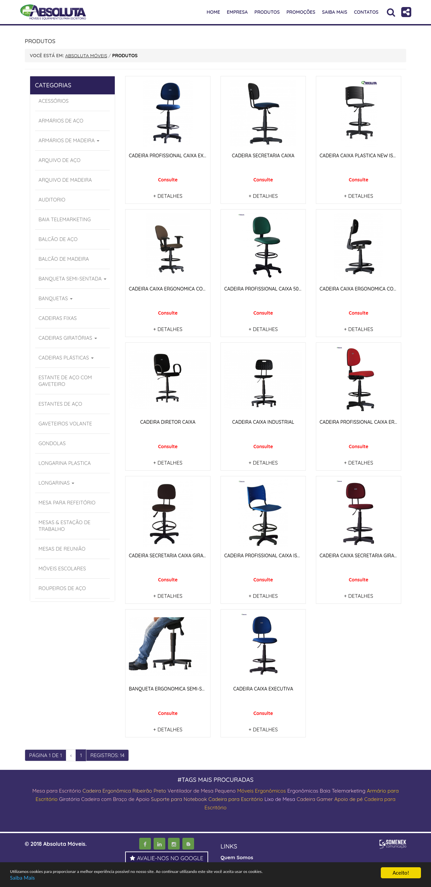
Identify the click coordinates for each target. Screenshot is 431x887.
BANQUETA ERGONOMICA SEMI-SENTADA (174, 687)
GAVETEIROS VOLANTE (65, 423)
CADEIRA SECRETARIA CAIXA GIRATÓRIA (173, 555)
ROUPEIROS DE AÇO (62, 588)
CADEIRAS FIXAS (57, 318)
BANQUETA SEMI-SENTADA (72, 278)
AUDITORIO (51, 199)
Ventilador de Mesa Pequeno (207, 789)
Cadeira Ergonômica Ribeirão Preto (126, 789)
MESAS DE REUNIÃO (61, 549)
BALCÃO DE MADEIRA (63, 259)
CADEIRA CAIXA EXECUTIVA (263, 687)
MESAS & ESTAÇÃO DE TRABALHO (64, 525)
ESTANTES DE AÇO (60, 404)
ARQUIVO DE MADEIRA (65, 180)
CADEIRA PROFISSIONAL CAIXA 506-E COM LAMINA (280, 289)
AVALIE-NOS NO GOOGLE (166, 856)
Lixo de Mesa (296, 797)
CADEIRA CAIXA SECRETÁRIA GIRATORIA (364, 555)
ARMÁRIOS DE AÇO (60, 120)
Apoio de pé (367, 797)
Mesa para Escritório (56, 789)
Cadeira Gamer (332, 797)
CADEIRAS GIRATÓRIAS (67, 338)
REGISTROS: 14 (110, 753)
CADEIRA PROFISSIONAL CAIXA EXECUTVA (175, 156)
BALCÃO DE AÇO (58, 239)
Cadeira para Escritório (249, 797)
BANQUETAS (55, 298)
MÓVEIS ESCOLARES (62, 568)
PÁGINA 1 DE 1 (46, 753)
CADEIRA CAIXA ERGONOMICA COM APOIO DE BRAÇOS (189, 289)
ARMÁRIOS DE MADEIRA (68, 140)
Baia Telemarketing (355, 789)
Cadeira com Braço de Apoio (124, 797)
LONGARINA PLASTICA (64, 463)
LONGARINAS (56, 483)
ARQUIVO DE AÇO (59, 160)
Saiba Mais (22, 878)
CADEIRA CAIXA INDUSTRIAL (263, 421)
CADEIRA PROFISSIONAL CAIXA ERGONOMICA (369, 421)
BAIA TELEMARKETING (64, 219)
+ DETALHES (168, 195)
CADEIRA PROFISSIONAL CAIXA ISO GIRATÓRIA (275, 555)
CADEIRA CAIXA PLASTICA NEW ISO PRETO (366, 156)
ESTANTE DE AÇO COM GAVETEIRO (65, 380)
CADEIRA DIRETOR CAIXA (167, 421)
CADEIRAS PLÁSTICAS (66, 357)
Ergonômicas (313, 789)
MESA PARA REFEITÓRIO (66, 502)
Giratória (76, 797)
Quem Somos (238, 855)
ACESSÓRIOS (53, 101)
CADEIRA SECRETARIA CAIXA (263, 156)
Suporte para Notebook (191, 797)
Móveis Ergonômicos (270, 789)
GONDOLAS (52, 443)
